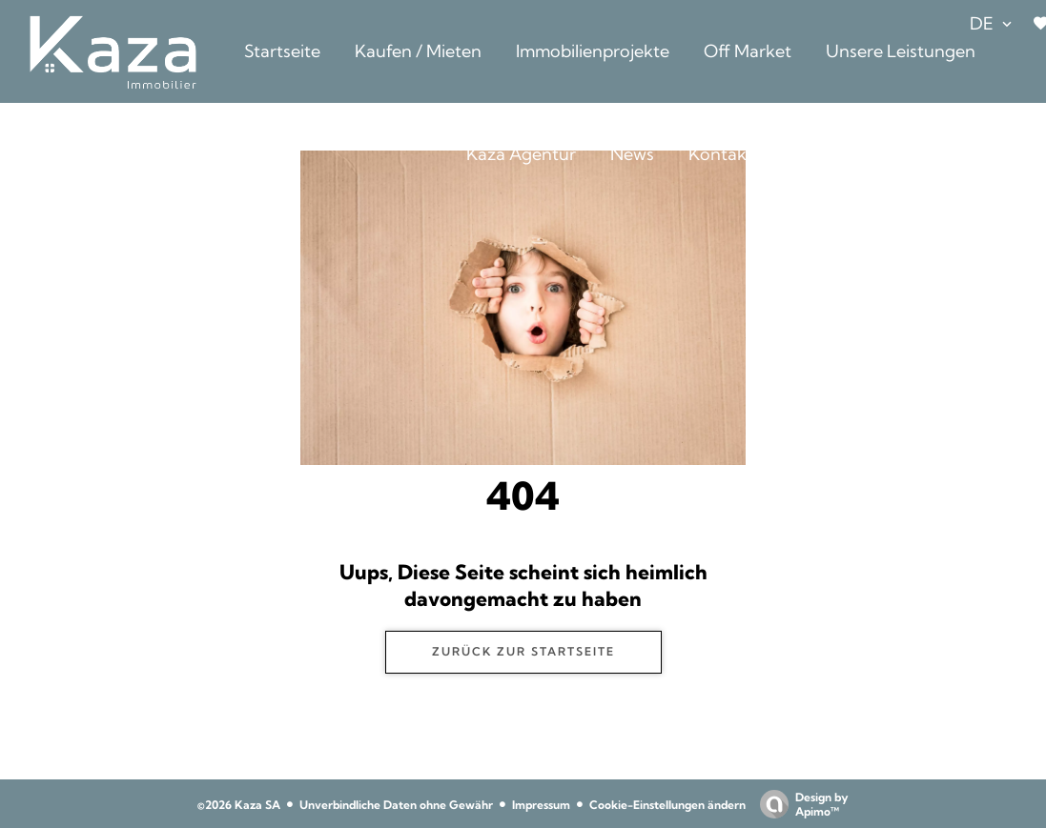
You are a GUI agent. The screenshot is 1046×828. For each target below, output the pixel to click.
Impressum (541, 805)
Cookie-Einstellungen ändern (667, 805)
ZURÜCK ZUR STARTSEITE (523, 651)
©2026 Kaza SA (238, 805)
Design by (799, 804)
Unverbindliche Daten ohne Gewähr (396, 805)
